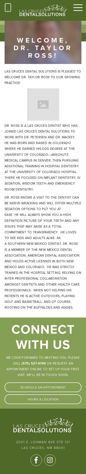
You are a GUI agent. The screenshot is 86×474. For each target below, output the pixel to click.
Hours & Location (43, 399)
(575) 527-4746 (34, 363)
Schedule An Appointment (43, 387)
